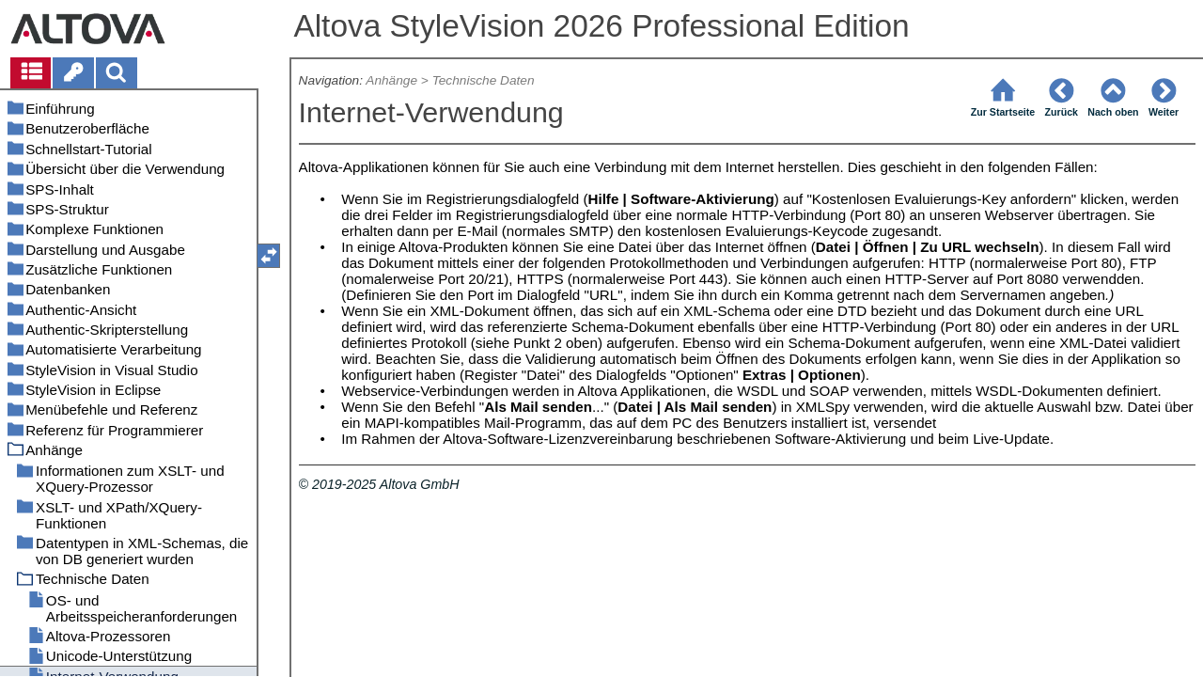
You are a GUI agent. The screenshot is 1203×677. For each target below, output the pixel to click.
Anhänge (391, 80)
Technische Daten (483, 80)
